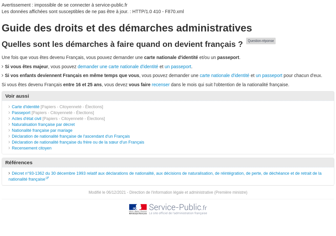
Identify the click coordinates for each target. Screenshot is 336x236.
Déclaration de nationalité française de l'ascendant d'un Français (71, 136)
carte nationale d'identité (224, 75)
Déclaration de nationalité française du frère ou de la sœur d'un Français (78, 142)
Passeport (21, 112)
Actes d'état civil (26, 118)
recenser (161, 84)
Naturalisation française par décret (43, 124)
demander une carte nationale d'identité (118, 66)
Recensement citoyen (32, 148)
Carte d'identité (25, 107)
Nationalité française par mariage (42, 130)
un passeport (178, 66)
